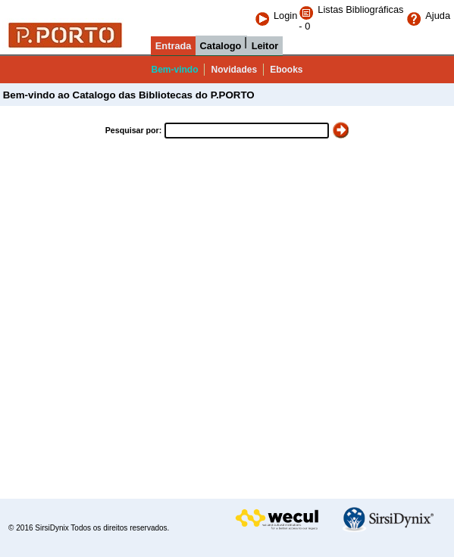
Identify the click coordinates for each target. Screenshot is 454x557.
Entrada (173, 45)
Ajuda (428, 15)
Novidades (234, 69)
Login (276, 15)
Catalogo (221, 45)
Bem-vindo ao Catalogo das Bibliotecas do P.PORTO (127, 95)
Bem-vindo (174, 69)
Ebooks (286, 69)
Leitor (265, 45)
